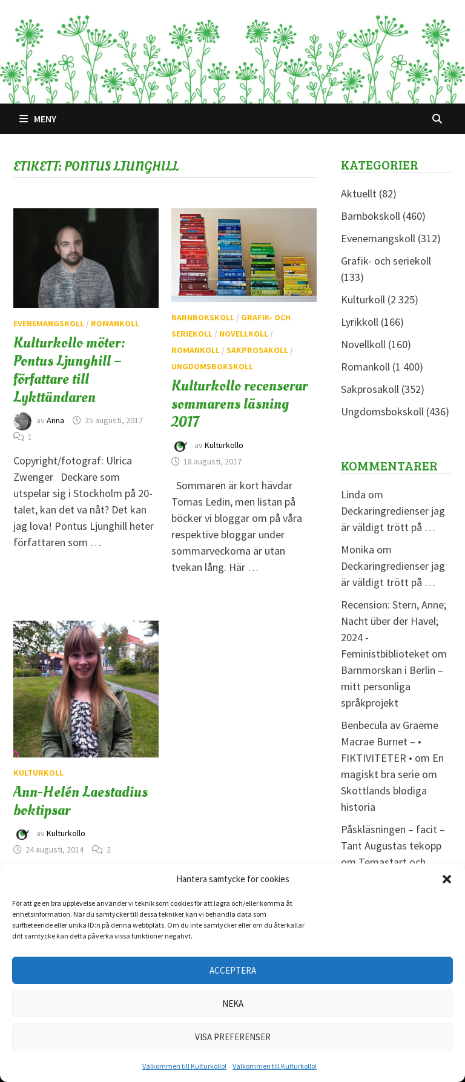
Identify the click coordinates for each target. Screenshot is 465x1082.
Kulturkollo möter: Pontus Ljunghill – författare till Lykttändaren (69, 369)
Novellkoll (243, 333)
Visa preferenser (233, 1037)
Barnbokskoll (202, 317)
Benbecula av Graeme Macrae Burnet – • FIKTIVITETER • (389, 741)
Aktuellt (359, 193)
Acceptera (232, 970)
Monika (357, 549)
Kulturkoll (38, 772)
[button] (447, 879)
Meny (37, 119)
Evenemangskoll (48, 323)
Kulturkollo (224, 445)
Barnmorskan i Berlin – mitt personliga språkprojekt (392, 686)
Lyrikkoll (359, 322)
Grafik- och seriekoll (386, 261)
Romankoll (115, 323)
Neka (232, 1003)
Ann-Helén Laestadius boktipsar (80, 801)
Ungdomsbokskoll (212, 366)
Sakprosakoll (257, 350)
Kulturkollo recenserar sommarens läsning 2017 (239, 403)
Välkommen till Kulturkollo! (184, 1065)
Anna (55, 420)
